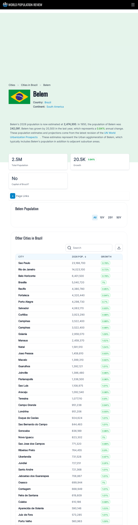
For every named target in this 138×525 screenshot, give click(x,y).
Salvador (23, 382)
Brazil (48, 102)
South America (55, 106)
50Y (118, 217)
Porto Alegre (25, 376)
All (94, 217)
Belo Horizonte (26, 350)
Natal (21, 421)
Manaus (23, 415)
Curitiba (22, 389)
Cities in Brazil (29, 84)
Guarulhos (24, 440)
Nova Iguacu (25, 511)
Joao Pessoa (25, 427)
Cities (12, 84)
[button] (133, 5)
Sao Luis (23, 460)
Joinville (23, 447)
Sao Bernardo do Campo (32, 498)
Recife (22, 363)
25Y (110, 217)
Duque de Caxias (28, 492)
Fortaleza (23, 369)
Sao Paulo (24, 337)
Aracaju (22, 466)
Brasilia (22, 356)
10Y (102, 217)
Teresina (23, 473)
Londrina (23, 486)
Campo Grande (27, 479)
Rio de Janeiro (26, 344)
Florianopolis (25, 453)
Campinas (24, 395)
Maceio (22, 434)
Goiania (22, 408)
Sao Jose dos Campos (31, 518)
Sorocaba (24, 505)
